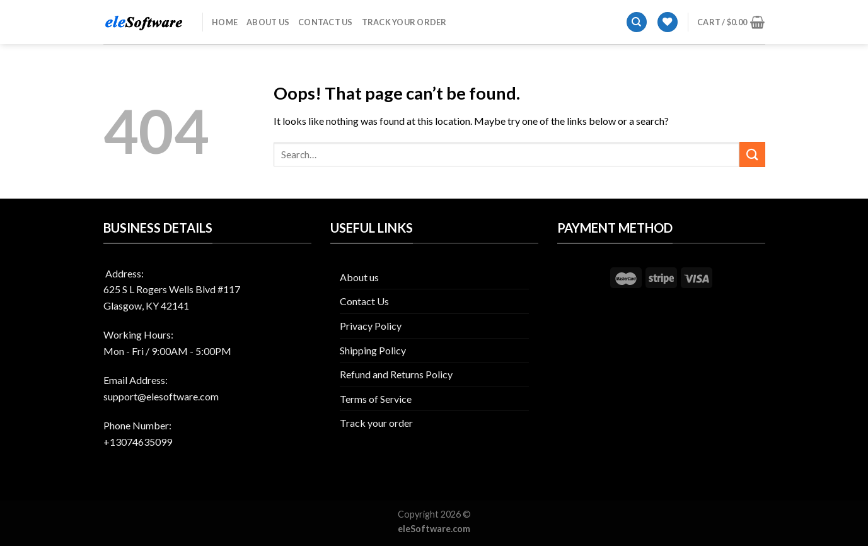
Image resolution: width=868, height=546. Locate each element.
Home (225, 22)
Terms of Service (376, 399)
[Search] (637, 22)
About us (267, 22)
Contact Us (325, 22)
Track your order (404, 22)
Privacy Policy (371, 326)
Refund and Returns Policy (396, 374)
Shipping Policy (373, 350)
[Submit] (752, 154)
